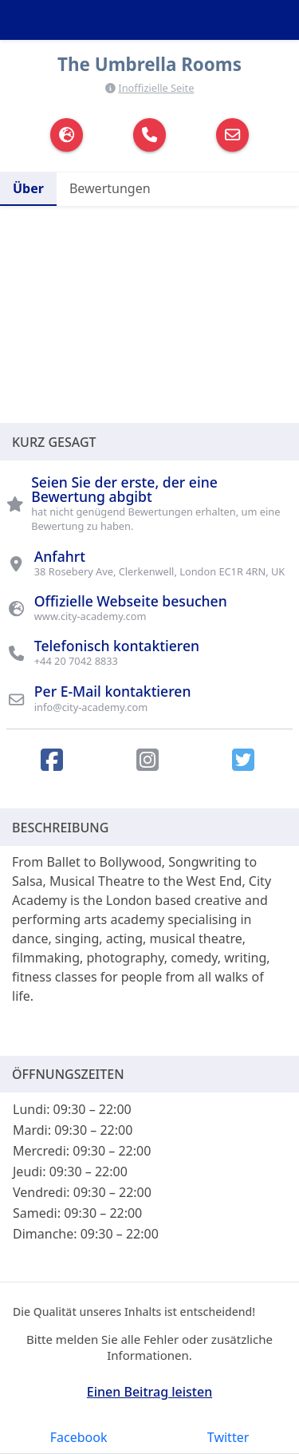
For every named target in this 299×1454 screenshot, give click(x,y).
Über (28, 188)
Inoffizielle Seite (156, 88)
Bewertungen (110, 188)
